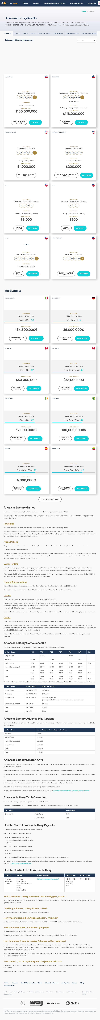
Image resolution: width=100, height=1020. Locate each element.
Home (84, 11)
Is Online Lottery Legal (35, 992)
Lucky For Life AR (44, 33)
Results (15, 983)
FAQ (5, 992)
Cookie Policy (8, 994)
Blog (82, 983)
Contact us (59, 992)
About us (49, 992)
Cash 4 (25, 33)
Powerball (9, 523)
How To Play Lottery (17, 992)
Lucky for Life (11, 563)
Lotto (33, 33)
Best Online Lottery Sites (54, 3)
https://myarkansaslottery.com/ (48, 879)
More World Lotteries (50, 499)
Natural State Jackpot (89, 33)
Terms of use (71, 992)
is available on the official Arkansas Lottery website (72, 791)
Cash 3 (17, 33)
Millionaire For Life (73, 33)
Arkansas (7, 33)
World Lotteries (76, 3)
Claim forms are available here (21, 863)
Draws (74, 983)
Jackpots (92, 3)
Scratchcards (9, 985)
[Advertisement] (50, 58)
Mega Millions (58, 33)
